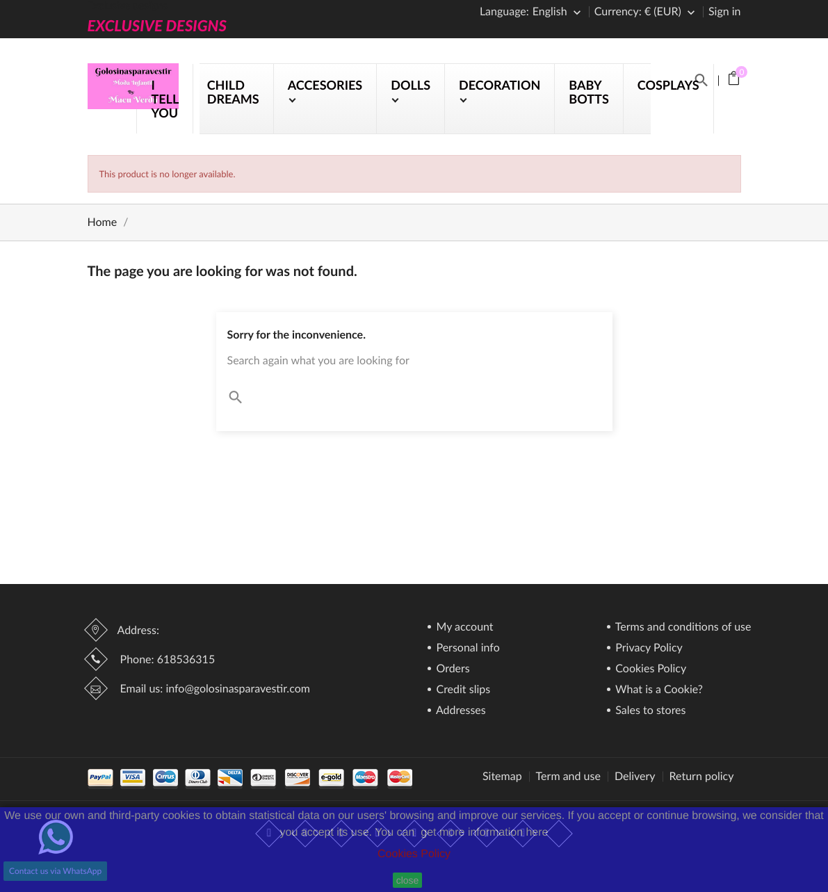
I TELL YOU (164, 98)
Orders (451, 669)
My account (463, 627)
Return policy (701, 776)
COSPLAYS (668, 84)
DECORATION (499, 84)
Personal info (466, 648)
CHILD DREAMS (233, 91)
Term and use (568, 776)
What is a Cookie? (657, 690)
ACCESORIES (325, 84)
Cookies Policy (414, 854)
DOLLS (410, 84)
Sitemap (502, 776)
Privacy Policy (647, 648)
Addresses (459, 711)
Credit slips (461, 690)
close (407, 880)
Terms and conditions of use (681, 627)
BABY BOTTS (588, 91)
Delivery (635, 776)
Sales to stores (648, 711)
